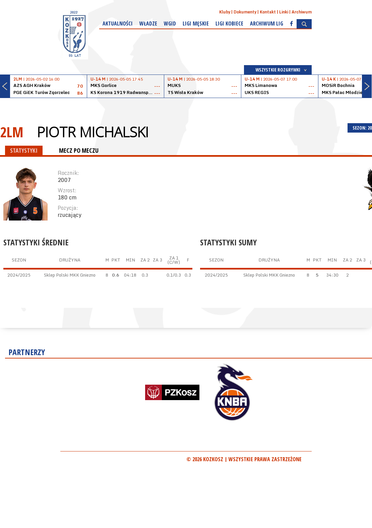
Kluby (224, 12)
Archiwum (302, 12)
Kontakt (268, 12)
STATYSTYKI (24, 150)
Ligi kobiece (229, 23)
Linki (283, 12)
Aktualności (118, 23)
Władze (148, 23)
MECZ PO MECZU (79, 150)
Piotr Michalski (92, 132)
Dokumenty (245, 12)
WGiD (170, 23)
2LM (11, 131)
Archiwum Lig (266, 23)
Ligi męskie (196, 23)
